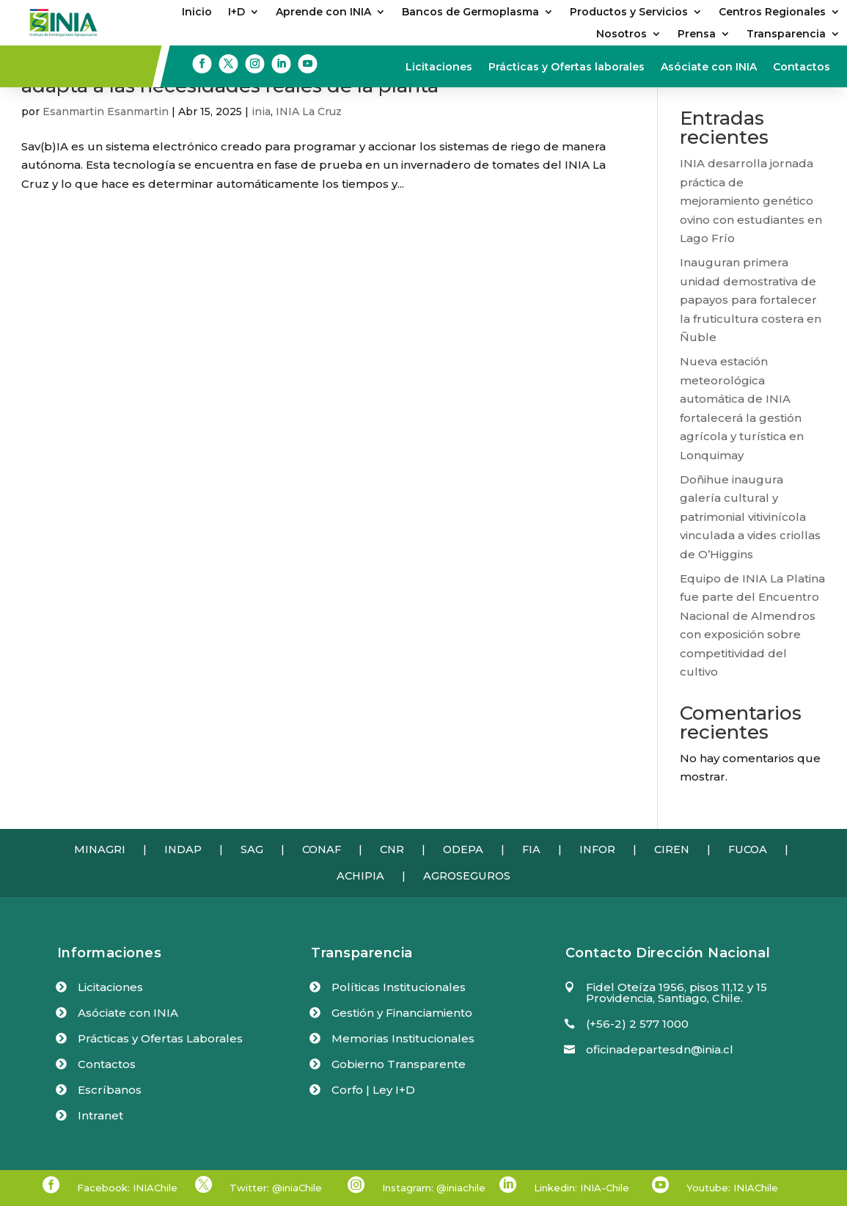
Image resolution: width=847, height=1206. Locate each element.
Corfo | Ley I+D (373, 1090)
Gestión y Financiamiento (401, 1013)
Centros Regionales (772, 12)
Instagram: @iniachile (433, 1188)
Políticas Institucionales (398, 987)
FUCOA (747, 849)
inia (261, 111)
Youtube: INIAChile (732, 1188)
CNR (392, 849)
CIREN (671, 849)
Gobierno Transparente (398, 1064)
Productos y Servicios (629, 12)
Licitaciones (439, 67)
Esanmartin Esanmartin (106, 111)
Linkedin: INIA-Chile (581, 1188)
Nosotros (621, 34)
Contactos (801, 67)
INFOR (597, 849)
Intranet (100, 1115)
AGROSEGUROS (466, 875)
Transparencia (786, 34)
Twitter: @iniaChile (276, 1188)
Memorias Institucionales (402, 1038)
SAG (252, 849)
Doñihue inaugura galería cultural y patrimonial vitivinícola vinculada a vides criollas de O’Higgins (750, 516)
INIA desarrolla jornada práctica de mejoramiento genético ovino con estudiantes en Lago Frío (751, 200)
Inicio (197, 12)
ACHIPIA (360, 875)
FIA (531, 849)
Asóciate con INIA (709, 67)
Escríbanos (110, 1090)
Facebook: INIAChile (127, 1188)
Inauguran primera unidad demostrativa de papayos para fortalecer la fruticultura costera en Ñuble (750, 299)
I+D (236, 12)
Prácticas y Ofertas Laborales (160, 1038)
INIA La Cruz (309, 111)
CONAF (321, 849)
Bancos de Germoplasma (470, 12)
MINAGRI (99, 849)
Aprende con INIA (323, 12)
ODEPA (463, 849)
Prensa (697, 34)
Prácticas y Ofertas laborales (566, 67)
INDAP (183, 849)
